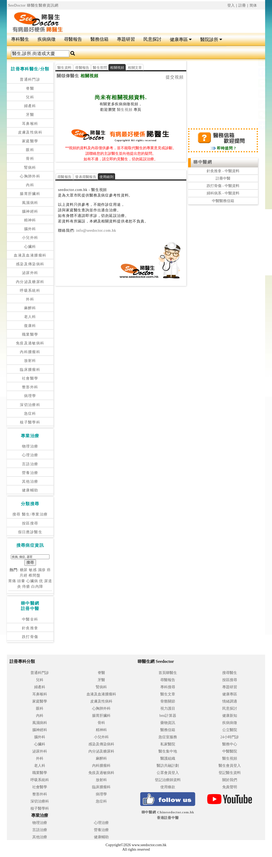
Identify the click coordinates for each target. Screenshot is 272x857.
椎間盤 (34, 575)
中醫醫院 (229, 751)
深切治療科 (30, 405)
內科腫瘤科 (30, 352)
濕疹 (42, 570)
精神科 (30, 220)
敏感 (33, 570)
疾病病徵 (47, 39)
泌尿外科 (30, 273)
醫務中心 (229, 744)
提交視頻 (175, 77)
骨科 (30, 159)
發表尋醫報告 (85, 177)
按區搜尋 (30, 523)
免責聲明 (229, 787)
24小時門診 (229, 737)
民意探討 (152, 39)
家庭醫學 (30, 141)
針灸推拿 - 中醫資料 (223, 171)
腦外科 (30, 229)
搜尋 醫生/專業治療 (30, 514)
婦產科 (30, 106)
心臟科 (30, 247)
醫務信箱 (99, 39)
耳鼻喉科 (30, 124)
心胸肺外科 (30, 176)
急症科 (30, 414)
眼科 (30, 150)
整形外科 (30, 387)
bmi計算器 (167, 716)
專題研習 (126, 39)
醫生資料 (64, 68)
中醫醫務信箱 (223, 201)
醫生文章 (167, 694)
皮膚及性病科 (30, 132)
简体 (253, 5)
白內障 (37, 587)
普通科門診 (30, 79)
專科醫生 (20, 39)
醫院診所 (211, 39)
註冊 (242, 5)
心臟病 (32, 581)
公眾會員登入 (168, 773)
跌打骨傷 (30, 637)
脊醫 (30, 88)
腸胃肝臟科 (30, 194)
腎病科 (30, 168)
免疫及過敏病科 (30, 343)
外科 (30, 299)
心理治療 (30, 455)
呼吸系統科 (30, 291)
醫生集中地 (167, 751)
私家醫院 (167, 744)
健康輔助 (30, 490)
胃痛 (12, 581)
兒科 (30, 97)
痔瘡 (26, 587)
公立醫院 (229, 730)
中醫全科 (30, 619)
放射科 (30, 361)
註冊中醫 (223, 178)
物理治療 (30, 446)
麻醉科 (30, 308)
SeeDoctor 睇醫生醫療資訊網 (33, 5)
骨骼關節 (167, 701)
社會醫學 (30, 378)
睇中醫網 (202, 162)
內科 (30, 185)
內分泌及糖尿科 (30, 282)
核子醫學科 (30, 422)
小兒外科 (30, 238)
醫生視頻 (125, 110)
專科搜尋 (167, 687)
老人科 (30, 317)
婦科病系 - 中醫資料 (223, 193)
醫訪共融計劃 (168, 766)
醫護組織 (167, 758)
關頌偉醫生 (68, 76)
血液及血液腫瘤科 (30, 255)
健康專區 (181, 39)
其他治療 (30, 482)
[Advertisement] (158, 19)
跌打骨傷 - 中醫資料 (223, 186)
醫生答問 (100, 68)
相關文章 (135, 68)
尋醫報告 (73, 39)
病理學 (30, 396)
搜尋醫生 (229, 673)
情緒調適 (229, 701)
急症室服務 (167, 737)
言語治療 (30, 464)
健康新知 (229, 716)
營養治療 (30, 473)
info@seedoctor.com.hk (95, 231)
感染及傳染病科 (30, 264)
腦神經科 (30, 211)
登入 (231, 5)
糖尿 (24, 570)
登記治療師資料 (168, 780)
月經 (24, 575)
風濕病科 (30, 203)
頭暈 (21, 581)
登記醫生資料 (230, 773)
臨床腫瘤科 (30, 370)
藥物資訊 (167, 723)
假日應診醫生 (30, 532)
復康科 (30, 326)
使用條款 (167, 787)
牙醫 (30, 115)
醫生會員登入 (230, 766)
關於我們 (229, 780)
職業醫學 (30, 334)
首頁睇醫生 (167, 673)
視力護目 (167, 708)
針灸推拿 (30, 628)
